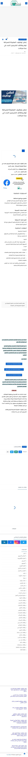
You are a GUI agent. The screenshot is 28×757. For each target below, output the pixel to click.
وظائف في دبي (22, 639)
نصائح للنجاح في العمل (20, 595)
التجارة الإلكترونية (21, 558)
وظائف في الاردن (22, 39)
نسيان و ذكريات (22, 592)
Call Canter (22, 649)
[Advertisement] (14, 22)
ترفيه (24, 573)
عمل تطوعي (22, 583)
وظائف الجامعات (21, 605)
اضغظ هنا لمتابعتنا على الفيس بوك (14, 369)
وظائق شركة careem (20, 647)
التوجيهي (23, 563)
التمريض (23, 560)
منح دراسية (22, 590)
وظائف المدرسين (21, 622)
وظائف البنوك (22, 597)
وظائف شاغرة (22, 635)
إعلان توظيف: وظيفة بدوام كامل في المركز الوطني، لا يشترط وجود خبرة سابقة (19, 690)
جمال (24, 578)
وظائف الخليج (22, 607)
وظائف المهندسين (21, 627)
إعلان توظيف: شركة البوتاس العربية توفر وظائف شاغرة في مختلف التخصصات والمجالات (18, 722)
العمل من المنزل (21, 570)
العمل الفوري (22, 565)
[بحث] (2, 3)
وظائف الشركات (21, 615)
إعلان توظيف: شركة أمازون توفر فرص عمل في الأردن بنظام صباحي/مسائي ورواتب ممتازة (19, 734)
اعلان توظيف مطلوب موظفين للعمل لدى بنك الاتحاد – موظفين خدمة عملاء (19, 715)
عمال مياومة (22, 580)
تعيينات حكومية (22, 575)
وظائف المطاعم (21, 625)
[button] (20, 452)
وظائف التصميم (22, 602)
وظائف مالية (22, 642)
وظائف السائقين (21, 610)
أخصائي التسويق (21, 555)
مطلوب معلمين (22, 588)
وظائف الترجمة (22, 600)
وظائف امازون (22, 630)
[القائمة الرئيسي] (26, 3)
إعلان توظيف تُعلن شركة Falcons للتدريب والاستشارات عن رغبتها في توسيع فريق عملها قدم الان (19, 747)
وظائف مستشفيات (21, 644)
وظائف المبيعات (21, 620)
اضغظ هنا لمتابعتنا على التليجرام (14, 363)
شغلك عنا (9, 754)
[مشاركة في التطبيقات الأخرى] (7, 452)
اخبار (24, 553)
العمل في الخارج (21, 568)
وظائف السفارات (21, 612)
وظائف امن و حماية (21, 632)
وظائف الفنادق (22, 617)
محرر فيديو (23, 585)
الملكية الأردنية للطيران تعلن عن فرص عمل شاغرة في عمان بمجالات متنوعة (18, 741)
